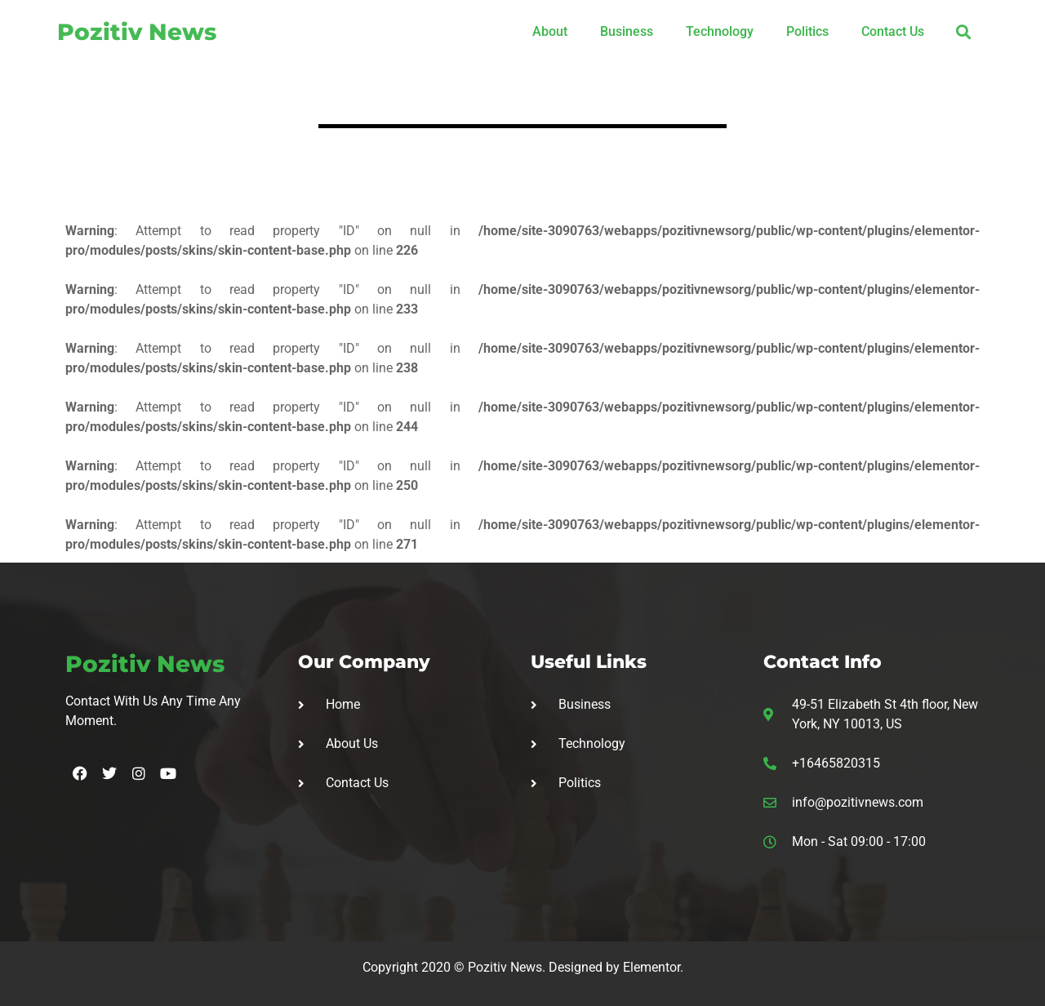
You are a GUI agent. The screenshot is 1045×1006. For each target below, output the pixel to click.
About (549, 31)
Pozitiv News (136, 32)
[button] (962, 31)
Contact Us (892, 31)
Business (626, 31)
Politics (807, 31)
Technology (720, 31)
